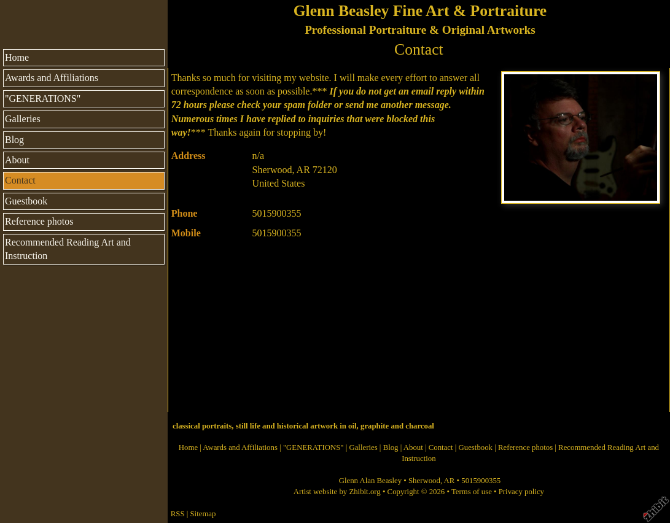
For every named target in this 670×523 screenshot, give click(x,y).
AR (449, 480)
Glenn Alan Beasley (370, 480)
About (17, 160)
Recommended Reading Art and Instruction (68, 249)
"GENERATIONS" (42, 98)
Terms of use (471, 491)
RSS (178, 513)
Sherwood (424, 480)
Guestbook (26, 201)
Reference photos (39, 221)
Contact (20, 180)
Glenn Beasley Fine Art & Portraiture (420, 11)
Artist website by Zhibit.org (337, 491)
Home (17, 57)
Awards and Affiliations (51, 77)
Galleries (23, 119)
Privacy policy (521, 491)
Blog (14, 139)
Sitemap (203, 513)
